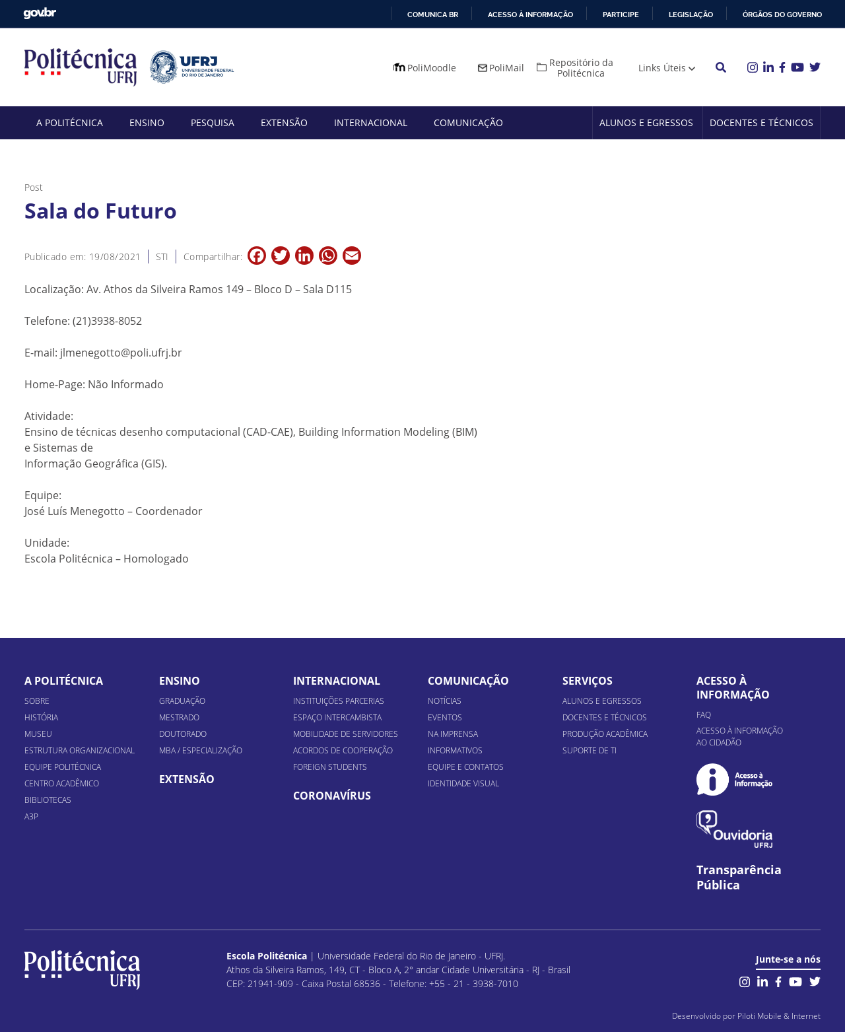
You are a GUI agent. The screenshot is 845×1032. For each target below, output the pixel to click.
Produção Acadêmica (605, 734)
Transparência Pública (739, 877)
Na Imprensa (453, 734)
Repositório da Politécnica (581, 67)
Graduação (182, 700)
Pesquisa (212, 122)
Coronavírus (332, 795)
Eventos (445, 717)
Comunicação (468, 122)
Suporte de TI (589, 750)
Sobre (37, 700)
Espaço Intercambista (337, 717)
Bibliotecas (47, 800)
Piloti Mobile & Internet (779, 1015)
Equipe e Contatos (466, 767)
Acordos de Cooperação (343, 750)
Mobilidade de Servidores (345, 734)
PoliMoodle (431, 67)
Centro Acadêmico (61, 783)
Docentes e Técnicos (761, 122)
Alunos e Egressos (646, 122)
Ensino (146, 122)
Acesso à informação (530, 14)
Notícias (444, 700)
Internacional (370, 122)
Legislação (691, 14)
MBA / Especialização (200, 750)
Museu (38, 734)
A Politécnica (69, 122)
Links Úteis (662, 67)
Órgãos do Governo (782, 14)
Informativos (455, 750)
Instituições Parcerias (338, 700)
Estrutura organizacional (79, 750)
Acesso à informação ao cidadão (739, 736)
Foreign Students (330, 767)
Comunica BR (432, 14)
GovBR (39, 13)
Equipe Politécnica (62, 767)
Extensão (284, 122)
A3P (31, 816)
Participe (621, 14)
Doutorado (183, 734)
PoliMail (506, 67)
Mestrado (179, 717)
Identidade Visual (463, 783)
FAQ (703, 714)
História (41, 717)
